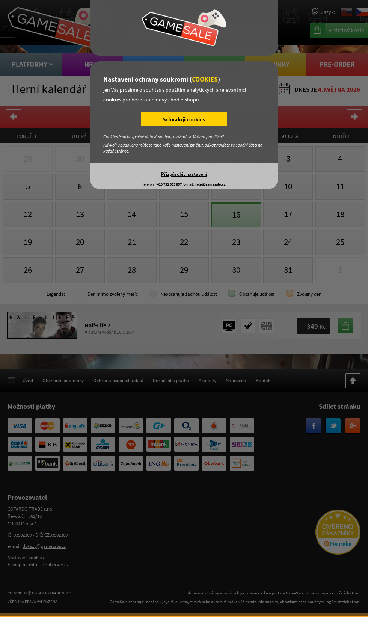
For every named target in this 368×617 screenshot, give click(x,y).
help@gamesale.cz (210, 184)
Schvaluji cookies (184, 119)
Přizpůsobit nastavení (184, 174)
